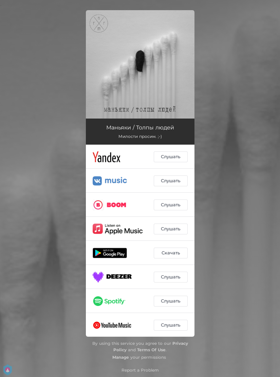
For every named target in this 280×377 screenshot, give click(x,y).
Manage (120, 357)
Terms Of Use (151, 349)
